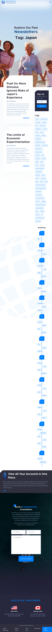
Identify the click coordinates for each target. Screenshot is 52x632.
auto (42, 155)
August (39, 288)
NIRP (37, 162)
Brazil (41, 181)
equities (43, 201)
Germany (43, 178)
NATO (43, 175)
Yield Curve (44, 145)
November (40, 250)
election (37, 201)
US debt (38, 175)
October (40, 322)
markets (38, 135)
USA (37, 125)
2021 (42, 316)
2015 (42, 452)
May (39, 238)
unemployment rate (40, 204)
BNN (37, 181)
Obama (37, 214)
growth (37, 155)
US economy (39, 148)
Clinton (37, 178)
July (45, 269)
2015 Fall (38, 145)
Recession (38, 221)
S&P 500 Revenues (40, 142)
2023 (42, 282)
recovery (38, 158)
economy (38, 122)
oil (41, 214)
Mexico (43, 158)
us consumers (39, 152)
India (37, 211)
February (43, 276)
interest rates (44, 119)
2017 (42, 401)
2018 (42, 379)
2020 (41, 338)
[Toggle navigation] (50, 2)
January (44, 395)
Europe (45, 129)
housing (44, 122)
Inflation (42, 211)
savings (42, 165)
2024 (41, 260)
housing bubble (39, 208)
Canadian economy (40, 185)
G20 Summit (38, 171)
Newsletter (38, 129)
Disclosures (37, 628)
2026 (41, 233)
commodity (38, 191)
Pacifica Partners (40, 217)
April (44, 254)
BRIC (46, 181)
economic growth (40, 198)
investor (43, 135)
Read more (25, 118)
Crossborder (39, 194)
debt (37, 132)
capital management (40, 188)
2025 (41, 244)
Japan (41, 132)
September (43, 462)
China (37, 119)
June (44, 439)
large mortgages (40, 168)
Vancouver (42, 125)
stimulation (38, 138)
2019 (42, 357)
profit (41, 162)
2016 (42, 423)
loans (37, 165)
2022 (42, 297)
